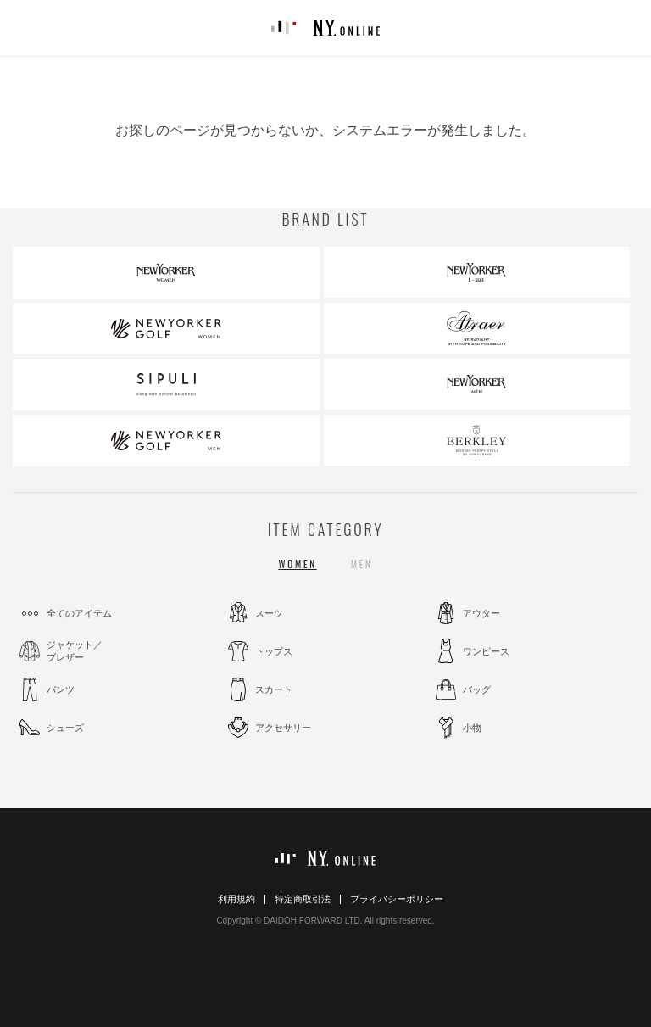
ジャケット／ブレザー (75, 650)
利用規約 (236, 899)
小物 (472, 728)
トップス (273, 651)
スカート (273, 689)
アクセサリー (283, 728)
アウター (481, 613)
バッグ (477, 689)
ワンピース (486, 651)
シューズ (65, 728)
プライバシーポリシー (396, 899)
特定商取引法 (303, 899)
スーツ (269, 613)
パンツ (61, 689)
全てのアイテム (79, 613)
